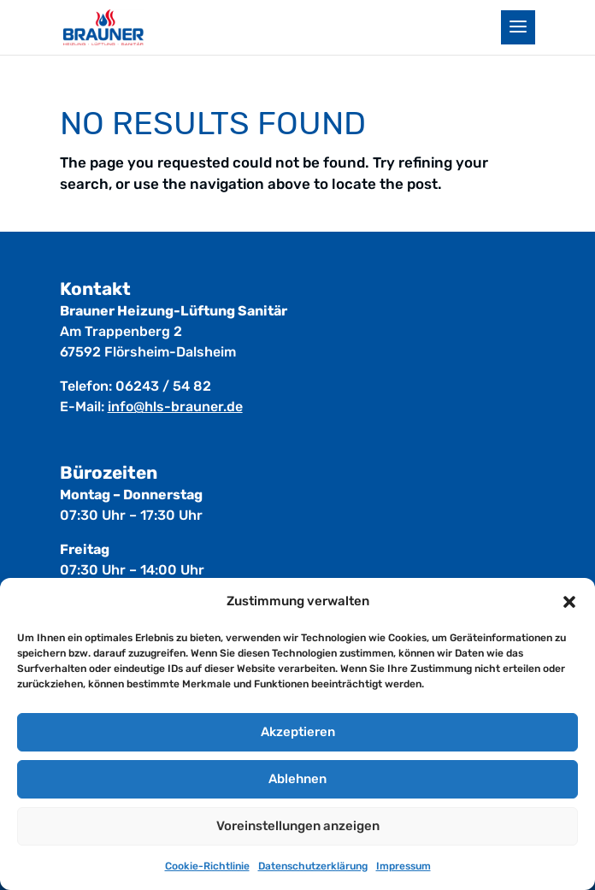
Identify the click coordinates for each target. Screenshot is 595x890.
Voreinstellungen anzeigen (298, 826)
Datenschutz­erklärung (313, 866)
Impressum (403, 866)
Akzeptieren (298, 732)
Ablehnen (297, 779)
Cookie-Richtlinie (207, 866)
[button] (569, 601)
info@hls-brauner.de (175, 406)
